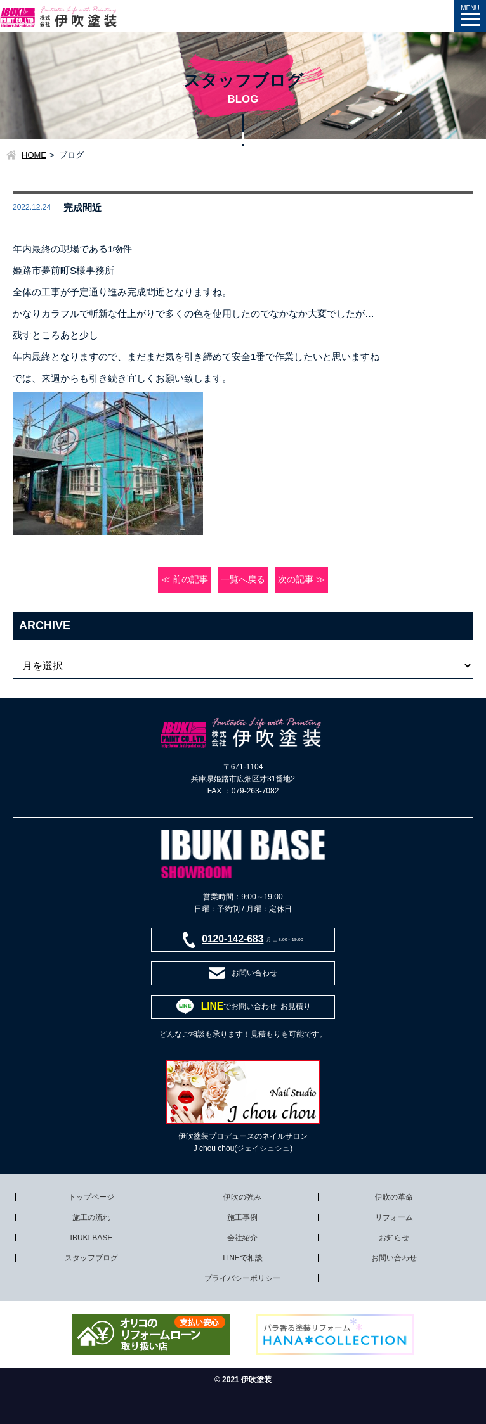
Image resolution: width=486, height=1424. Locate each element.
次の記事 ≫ (301, 579)
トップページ (91, 1197)
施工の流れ (91, 1217)
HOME (34, 155)
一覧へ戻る (243, 579)
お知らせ (394, 1237)
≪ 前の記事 (184, 579)
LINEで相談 (243, 1258)
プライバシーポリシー (242, 1278)
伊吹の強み (242, 1197)
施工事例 (242, 1217)
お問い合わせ (394, 1258)
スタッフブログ (91, 1258)
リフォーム (394, 1217)
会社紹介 (242, 1237)
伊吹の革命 (394, 1197)
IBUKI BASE (91, 1237)
